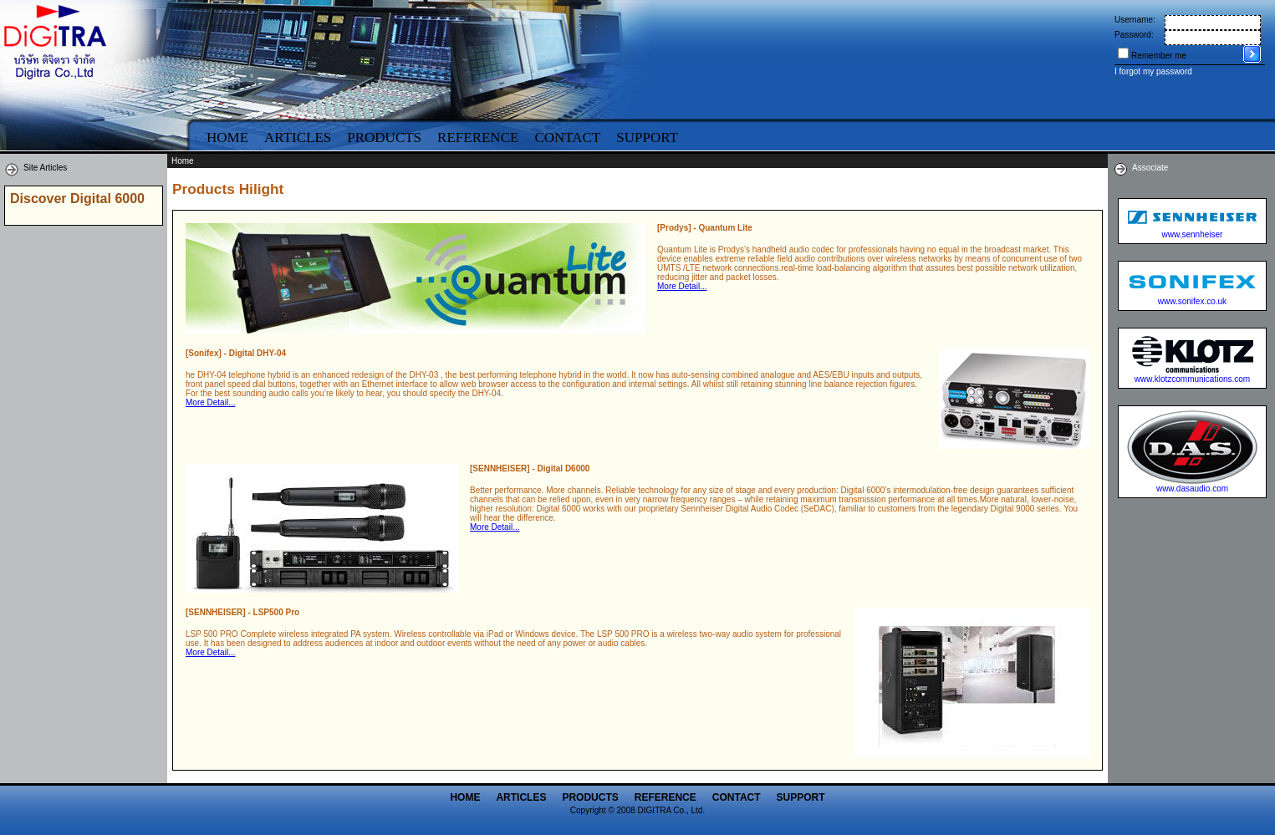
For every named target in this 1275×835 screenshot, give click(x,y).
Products (384, 137)
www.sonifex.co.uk (1192, 301)
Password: (1134, 34)
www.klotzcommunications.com (1192, 379)
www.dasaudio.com (1192, 488)
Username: (1134, 19)
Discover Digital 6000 (77, 198)
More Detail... (681, 286)
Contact (567, 137)
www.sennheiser (1192, 234)
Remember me (1158, 55)
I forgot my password (1153, 71)
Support (647, 137)
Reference (477, 137)
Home (227, 137)
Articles (297, 137)
